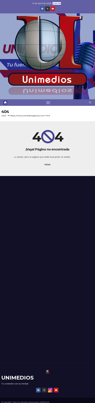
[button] (90, 102)
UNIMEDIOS (17, 377)
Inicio (3, 115)
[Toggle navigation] (48, 102)
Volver (47, 164)
